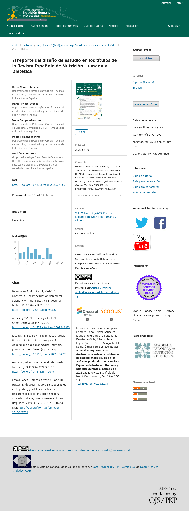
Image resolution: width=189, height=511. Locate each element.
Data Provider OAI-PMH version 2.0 (113, 467)
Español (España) (143, 82)
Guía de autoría (93, 25)
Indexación (131, 25)
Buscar (174, 25)
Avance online (39, 25)
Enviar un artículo (146, 104)
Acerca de (15, 33)
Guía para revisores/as (147, 181)
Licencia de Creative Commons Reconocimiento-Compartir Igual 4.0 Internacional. (80, 450)
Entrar (179, 2)
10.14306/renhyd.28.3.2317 (93, 383)
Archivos (27, 45)
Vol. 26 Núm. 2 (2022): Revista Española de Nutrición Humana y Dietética (76, 45)
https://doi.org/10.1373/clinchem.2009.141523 (41, 327)
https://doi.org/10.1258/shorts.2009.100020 (39, 354)
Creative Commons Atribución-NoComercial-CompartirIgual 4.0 (97, 292)
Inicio (15, 45)
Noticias (114, 25)
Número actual (16, 25)
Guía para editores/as (146, 187)
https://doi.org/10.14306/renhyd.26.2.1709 (38, 185)
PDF (82, 132)
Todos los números (66, 25)
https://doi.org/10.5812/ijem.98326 (34, 310)
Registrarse (165, 2)
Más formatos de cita (89, 195)
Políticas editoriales (145, 192)
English (137, 87)
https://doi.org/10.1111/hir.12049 (33, 371)
